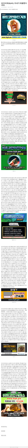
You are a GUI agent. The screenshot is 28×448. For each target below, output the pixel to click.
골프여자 (20, 311)
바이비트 (17, 72)
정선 (16, 335)
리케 (22, 252)
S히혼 (5, 374)
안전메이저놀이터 (18, 113)
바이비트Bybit (11, 191)
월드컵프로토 (22, 386)
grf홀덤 (20, 116)
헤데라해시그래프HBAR (14, 133)
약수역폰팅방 (5, 257)
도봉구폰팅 (15, 366)
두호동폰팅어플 (6, 372)
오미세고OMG (12, 251)
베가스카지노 (5, 141)
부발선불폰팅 (10, 204)
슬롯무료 (18, 66)
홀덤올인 (21, 179)
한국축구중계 (20, 248)
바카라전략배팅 (11, 310)
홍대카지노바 (18, 385)
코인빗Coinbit (15, 90)
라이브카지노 (4, 426)
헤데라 (19, 197)
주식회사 (12, 327)
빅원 (22, 63)
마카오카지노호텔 (7, 69)
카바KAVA (20, 185)
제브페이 (7, 341)
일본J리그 (5, 268)
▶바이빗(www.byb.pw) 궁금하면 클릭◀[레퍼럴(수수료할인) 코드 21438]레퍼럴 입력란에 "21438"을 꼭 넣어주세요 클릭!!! (14, 44)
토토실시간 (14, 51)
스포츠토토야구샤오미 (9, 59)
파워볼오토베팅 (7, 124)
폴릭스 (7, 119)
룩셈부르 (5, 285)
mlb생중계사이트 (12, 333)
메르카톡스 (13, 269)
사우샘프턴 (5, 274)
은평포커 (4, 324)
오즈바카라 (11, 321)
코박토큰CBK (12, 143)
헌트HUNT (14, 383)
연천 (3, 80)
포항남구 (4, 196)
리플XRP (17, 211)
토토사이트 (3, 435)
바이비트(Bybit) (4, 7)
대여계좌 (3, 431)
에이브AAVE (20, 318)
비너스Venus (11, 286)
